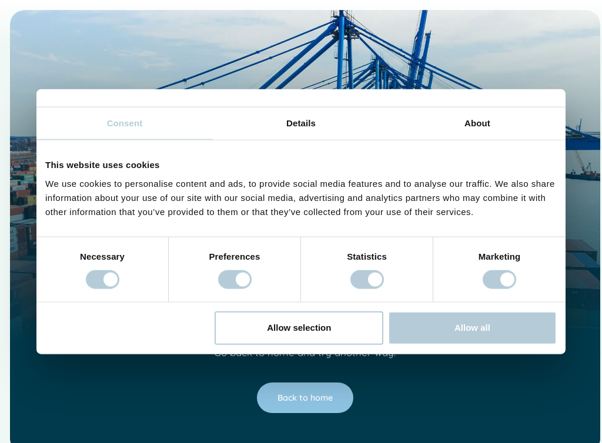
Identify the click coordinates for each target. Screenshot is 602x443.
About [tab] (477, 123)
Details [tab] (301, 123)
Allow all (472, 328)
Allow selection (299, 328)
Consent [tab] (125, 123)
